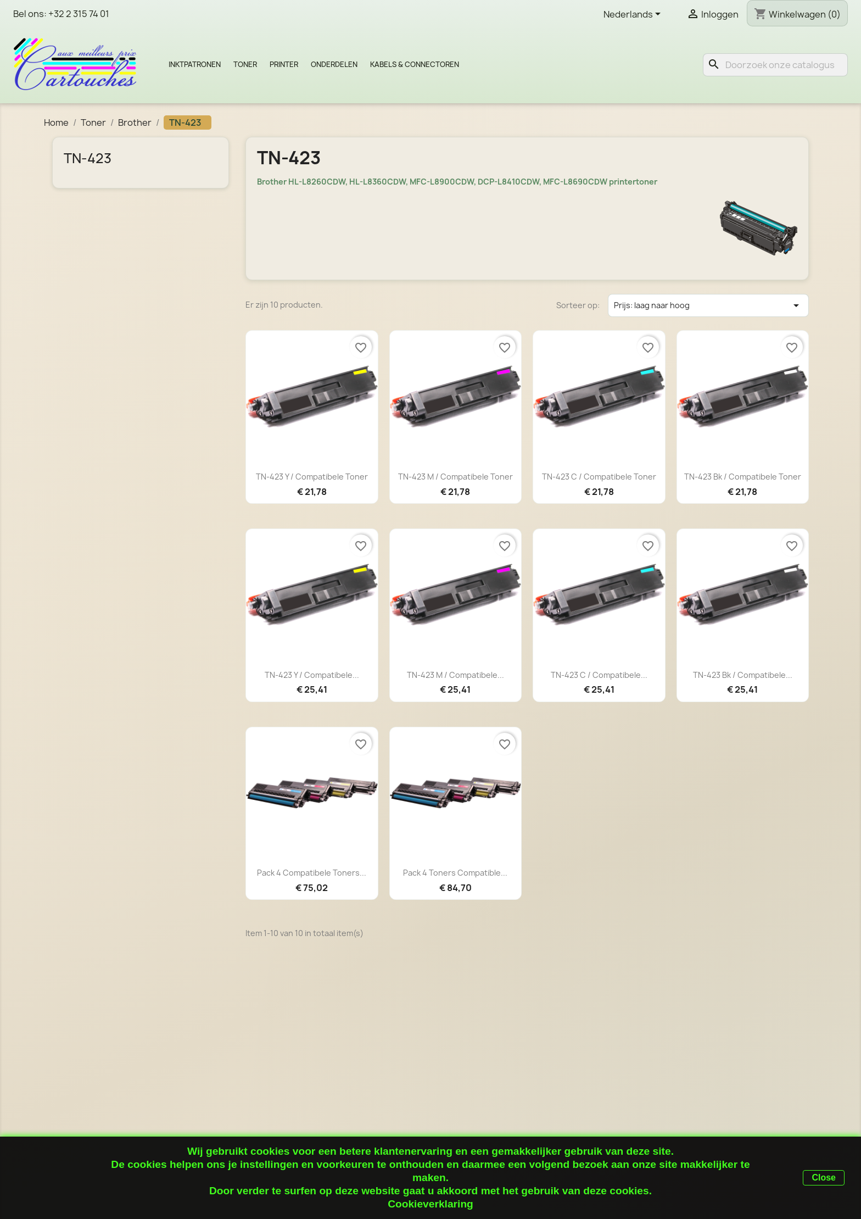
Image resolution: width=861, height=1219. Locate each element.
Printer (284, 64)
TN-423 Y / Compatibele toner (312, 476)
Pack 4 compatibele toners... (311, 872)
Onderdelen (334, 64)
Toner (245, 64)
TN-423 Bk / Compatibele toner (742, 476)
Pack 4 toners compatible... (455, 872)
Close (824, 1177)
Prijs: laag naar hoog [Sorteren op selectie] (708, 305)
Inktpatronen (195, 64)
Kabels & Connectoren (414, 64)
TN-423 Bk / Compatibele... (742, 675)
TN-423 (87, 158)
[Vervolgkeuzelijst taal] (633, 14)
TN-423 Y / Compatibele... (312, 675)
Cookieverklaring (430, 1204)
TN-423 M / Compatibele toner (455, 476)
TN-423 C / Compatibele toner (599, 476)
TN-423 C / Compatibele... (599, 675)
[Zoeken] (775, 64)
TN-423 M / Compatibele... (455, 675)
